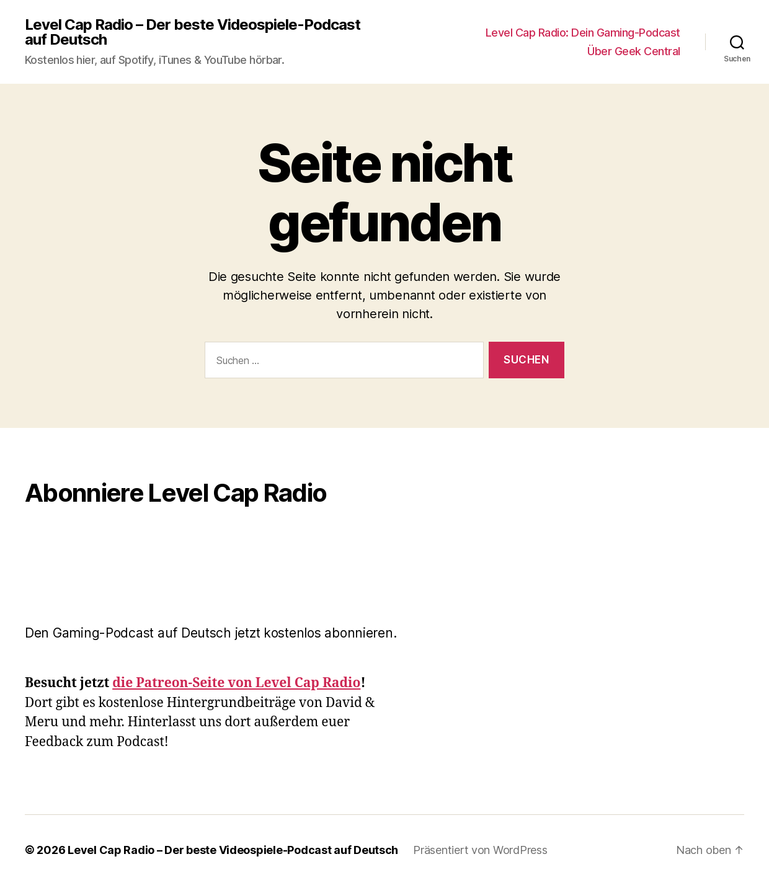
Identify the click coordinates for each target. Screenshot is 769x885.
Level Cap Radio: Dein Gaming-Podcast (583, 32)
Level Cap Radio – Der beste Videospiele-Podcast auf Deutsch (192, 32)
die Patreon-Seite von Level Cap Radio (236, 683)
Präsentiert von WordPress (480, 849)
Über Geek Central (633, 51)
